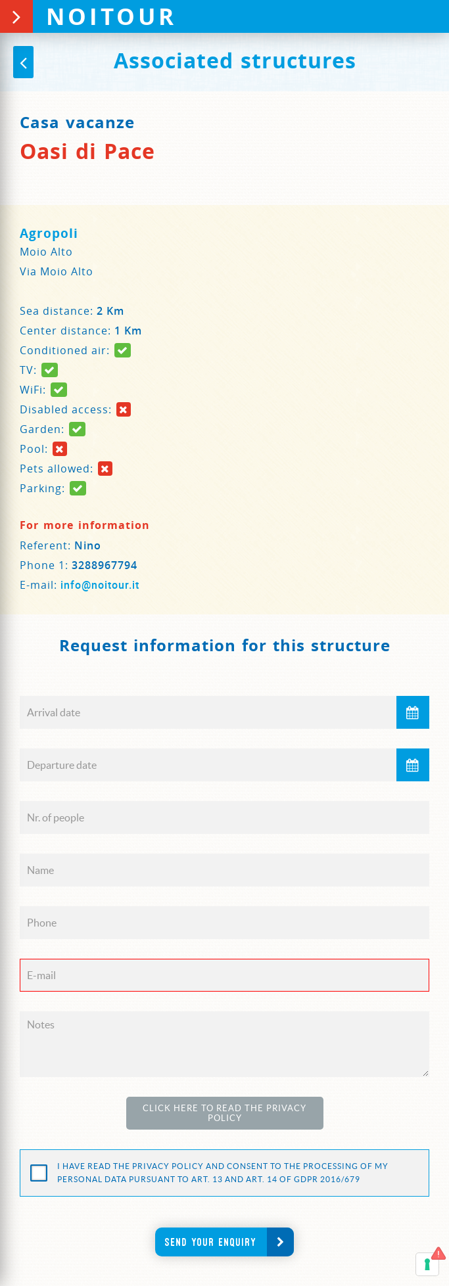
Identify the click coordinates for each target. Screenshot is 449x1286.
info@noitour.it (99, 585)
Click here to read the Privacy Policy (224, 1113)
